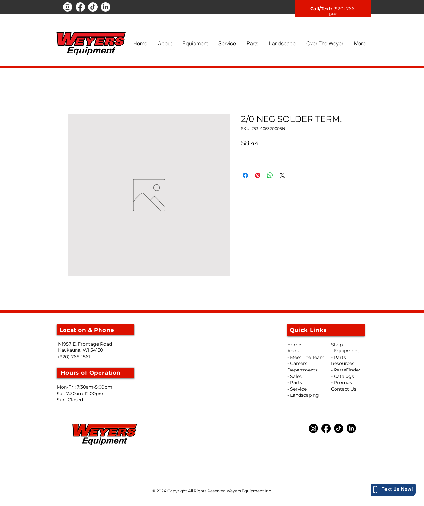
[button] (164, 43)
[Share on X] (282, 175)
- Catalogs (342, 376)
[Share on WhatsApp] (270, 175)
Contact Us (343, 389)
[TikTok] (93, 7)
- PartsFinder (345, 370)
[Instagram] (67, 7)
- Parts (338, 357)
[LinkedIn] (105, 7)
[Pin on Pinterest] (258, 175)
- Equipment (345, 351)
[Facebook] (80, 7)
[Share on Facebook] (245, 175)
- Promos (341, 382)
